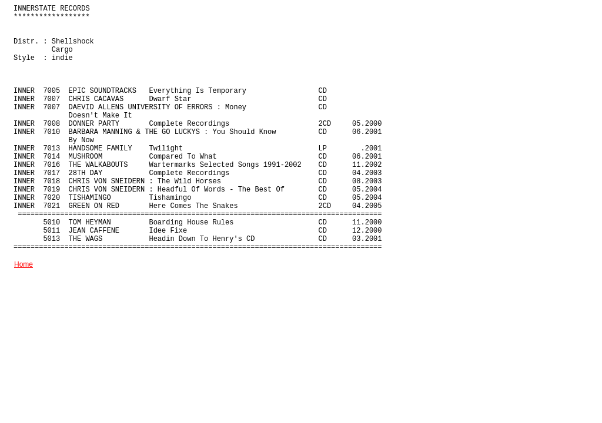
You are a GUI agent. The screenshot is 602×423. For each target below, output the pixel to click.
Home (23, 264)
